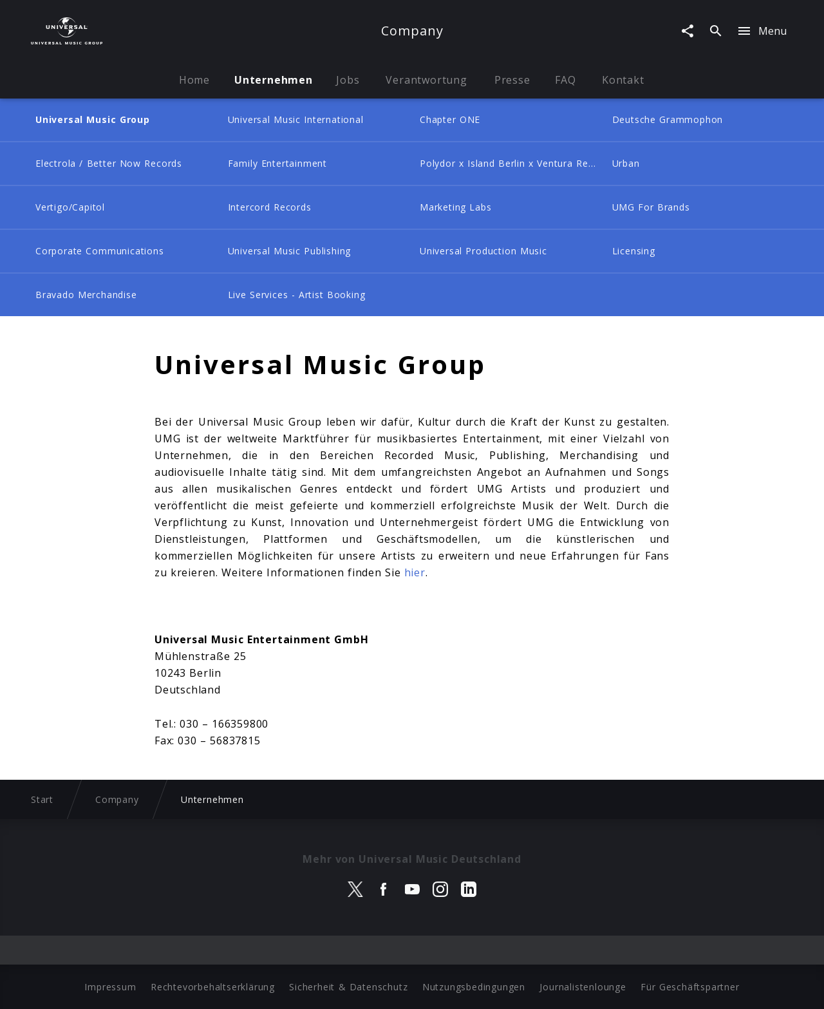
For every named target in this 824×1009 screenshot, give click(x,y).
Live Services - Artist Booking (297, 294)
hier (415, 572)
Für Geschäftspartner (690, 987)
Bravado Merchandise (86, 294)
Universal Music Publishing (289, 251)
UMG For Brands (651, 207)
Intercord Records (270, 207)
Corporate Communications (99, 251)
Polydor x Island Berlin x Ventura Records (512, 163)
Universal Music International (296, 119)
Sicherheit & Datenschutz (348, 987)
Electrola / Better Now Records (108, 163)
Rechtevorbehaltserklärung (213, 987)
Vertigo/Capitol (70, 207)
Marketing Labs (456, 207)
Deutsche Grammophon (668, 119)
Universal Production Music (483, 251)
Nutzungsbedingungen (473, 987)
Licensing (633, 251)
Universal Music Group (92, 119)
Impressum (110, 987)
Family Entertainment (277, 163)
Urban (626, 163)
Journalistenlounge (582, 987)
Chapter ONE (450, 119)
